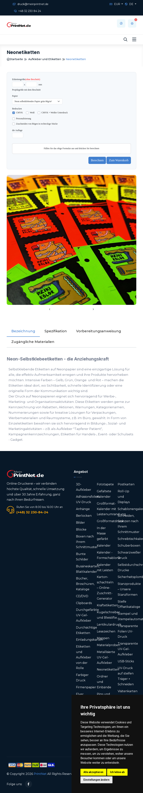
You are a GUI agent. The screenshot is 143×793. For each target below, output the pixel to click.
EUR (115, 4)
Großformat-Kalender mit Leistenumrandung (111, 509)
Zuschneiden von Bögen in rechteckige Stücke (37, 123)
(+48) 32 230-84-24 (32, 512)
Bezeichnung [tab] (23, 331)
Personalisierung (23, 118)
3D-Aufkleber (83, 487)
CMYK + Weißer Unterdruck (55, 112)
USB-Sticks (126, 661)
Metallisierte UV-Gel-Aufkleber (106, 657)
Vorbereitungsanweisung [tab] (98, 331)
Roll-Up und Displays (124, 496)
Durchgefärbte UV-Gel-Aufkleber (87, 615)
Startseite (15, 59)
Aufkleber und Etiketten (44, 59)
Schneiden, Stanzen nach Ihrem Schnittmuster (128, 524)
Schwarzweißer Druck (129, 555)
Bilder (80, 522)
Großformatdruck (110, 521)
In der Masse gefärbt (102, 533)
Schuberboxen (129, 545)
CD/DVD (82, 596)
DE (129, 4)
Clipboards (84, 603)
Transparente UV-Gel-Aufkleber (128, 649)
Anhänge (83, 509)
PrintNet (40, 774)
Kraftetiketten (107, 605)
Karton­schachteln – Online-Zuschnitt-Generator (105, 587)
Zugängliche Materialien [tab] (32, 342)
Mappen (103, 638)
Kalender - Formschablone (108, 555)
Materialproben (108, 645)
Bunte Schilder (82, 556)
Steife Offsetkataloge (129, 604)
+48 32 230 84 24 (27, 11)
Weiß (32, 112)
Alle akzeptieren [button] (93, 772)
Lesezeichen (106, 631)
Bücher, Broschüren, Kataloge (85, 584)
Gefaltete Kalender (104, 493)
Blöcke (81, 529)
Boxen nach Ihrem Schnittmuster (87, 542)
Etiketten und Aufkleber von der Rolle (83, 657)
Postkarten (126, 484)
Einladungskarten (89, 639)
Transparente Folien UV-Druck (128, 631)
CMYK (19, 112)
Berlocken (84, 515)
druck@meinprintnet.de (30, 4)
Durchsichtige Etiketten (86, 630)
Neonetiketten (108, 669)
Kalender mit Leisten (105, 567)
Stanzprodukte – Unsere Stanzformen (129, 589)
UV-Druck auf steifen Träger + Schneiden (126, 676)
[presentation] (49, 309)
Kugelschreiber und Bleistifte (108, 614)
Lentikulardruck (109, 624)
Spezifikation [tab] (56, 331)
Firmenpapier (86, 687)
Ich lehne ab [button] (117, 772)
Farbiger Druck (82, 677)
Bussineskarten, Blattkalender (87, 569)
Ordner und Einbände (104, 682)
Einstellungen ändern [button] (96, 779)
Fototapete (105, 484)
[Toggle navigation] (134, 39)
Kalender (104, 545)
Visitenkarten (127, 691)
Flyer (80, 694)
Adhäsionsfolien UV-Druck (87, 499)
